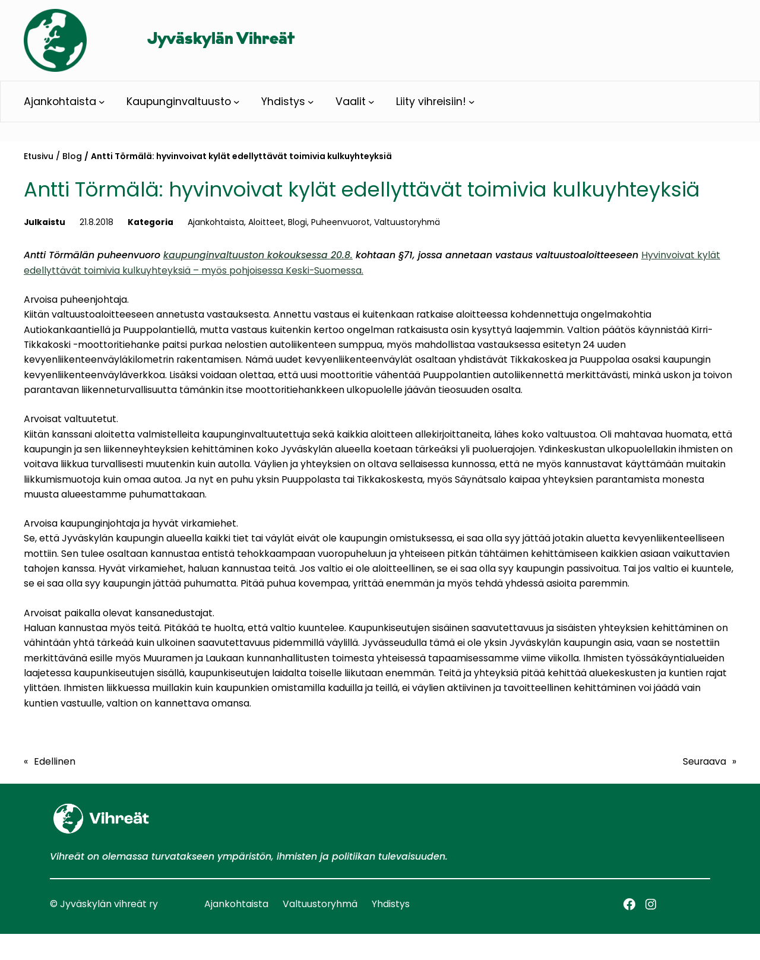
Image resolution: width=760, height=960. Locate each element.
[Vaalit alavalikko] (371, 102)
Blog (72, 156)
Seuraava (704, 761)
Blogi (297, 222)
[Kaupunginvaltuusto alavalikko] (236, 102)
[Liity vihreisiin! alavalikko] (471, 102)
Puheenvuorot (340, 222)
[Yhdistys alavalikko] (311, 102)
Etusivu (38, 156)
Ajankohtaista (216, 222)
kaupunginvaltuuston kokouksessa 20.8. (258, 255)
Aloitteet (266, 222)
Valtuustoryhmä (407, 222)
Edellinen (54, 761)
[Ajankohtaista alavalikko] (102, 102)
